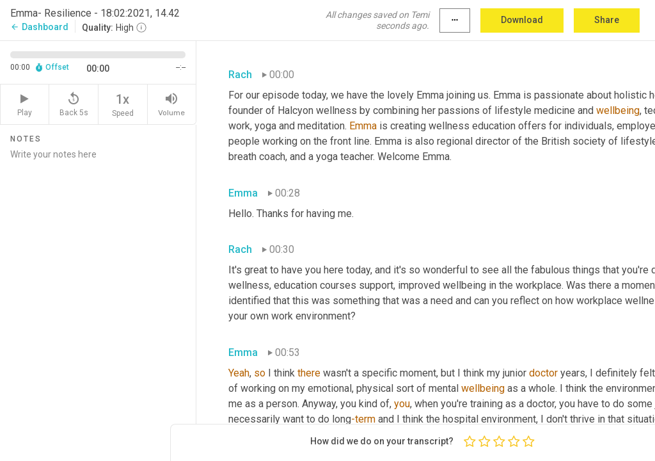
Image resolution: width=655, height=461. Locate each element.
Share (606, 20)
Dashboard (39, 27)
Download (522, 20)
